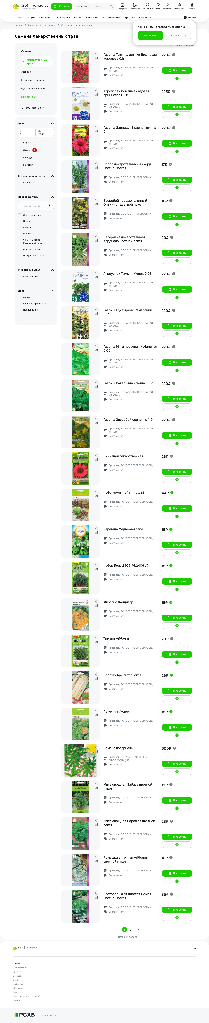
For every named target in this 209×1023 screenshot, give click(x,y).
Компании (44, 17)
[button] (61, 6)
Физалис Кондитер (118, 602)
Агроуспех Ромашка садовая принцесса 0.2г (126, 93)
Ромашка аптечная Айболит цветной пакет (125, 859)
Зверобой (26, 71)
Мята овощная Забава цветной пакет (127, 787)
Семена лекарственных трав (76, 25)
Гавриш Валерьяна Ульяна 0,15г (128, 383)
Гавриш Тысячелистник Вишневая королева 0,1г (130, 57)
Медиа (77, 17)
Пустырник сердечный (33, 88)
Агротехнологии (111, 17)
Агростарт (129, 17)
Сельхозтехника (21, 967)
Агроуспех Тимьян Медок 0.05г (128, 274)
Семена (52, 25)
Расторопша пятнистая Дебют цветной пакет (127, 896)
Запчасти (17, 976)
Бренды (16, 1000)
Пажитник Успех (116, 712)
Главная (19, 25)
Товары (19, 17)
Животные (18, 988)
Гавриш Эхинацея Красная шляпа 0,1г (129, 130)
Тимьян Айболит (116, 639)
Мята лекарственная (32, 80)
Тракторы (17, 972)
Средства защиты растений (26, 996)
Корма (16, 992)
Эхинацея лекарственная (123, 456)
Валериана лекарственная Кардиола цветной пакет (124, 239)
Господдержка (62, 17)
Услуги (31, 17)
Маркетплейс (35, 25)
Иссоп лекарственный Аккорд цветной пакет (127, 166)
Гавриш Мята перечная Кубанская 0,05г (130, 349)
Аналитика (145, 17)
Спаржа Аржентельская (122, 675)
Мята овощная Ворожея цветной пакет (129, 823)
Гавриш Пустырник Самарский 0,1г (127, 312)
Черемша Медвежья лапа (123, 529)
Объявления (91, 17)
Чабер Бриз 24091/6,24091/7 (125, 566)
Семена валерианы (118, 748)
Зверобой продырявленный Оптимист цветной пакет (125, 203)
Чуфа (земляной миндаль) (123, 493)
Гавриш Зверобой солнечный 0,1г (129, 420)
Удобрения (18, 984)
